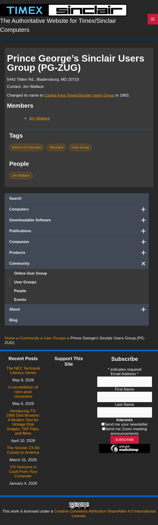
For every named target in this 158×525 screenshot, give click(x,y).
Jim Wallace (39, 118)
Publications (79, 231)
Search (15, 198)
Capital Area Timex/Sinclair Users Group (79, 95)
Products (79, 252)
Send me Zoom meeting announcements (126, 431)
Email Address (124, 374)
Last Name (124, 404)
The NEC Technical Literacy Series (23, 370)
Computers (79, 209)
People (20, 291)
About (79, 309)
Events (20, 300)
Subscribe (124, 440)
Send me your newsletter (126, 424)
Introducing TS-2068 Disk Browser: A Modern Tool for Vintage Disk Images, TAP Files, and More (23, 422)
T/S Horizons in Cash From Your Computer (23, 471)
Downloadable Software (79, 220)
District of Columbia (26, 147)
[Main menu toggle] (153, 19)
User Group (80, 147)
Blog (13, 320)
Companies (79, 242)
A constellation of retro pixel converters (23, 391)
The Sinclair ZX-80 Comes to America (23, 450)
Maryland (56, 147)
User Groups (25, 282)
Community (79, 263)
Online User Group (30, 273)
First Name (124, 389)
